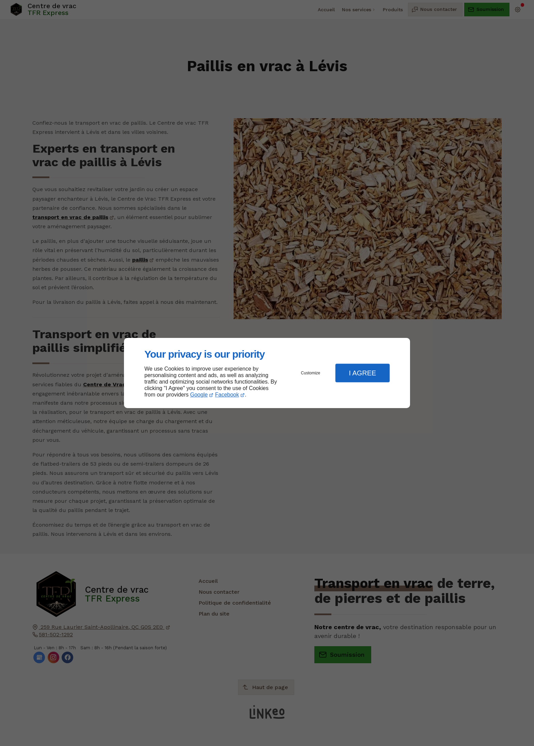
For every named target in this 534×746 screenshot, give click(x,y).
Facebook (227, 395)
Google (199, 395)
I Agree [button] (362, 373)
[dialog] (267, 373)
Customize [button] (310, 373)
